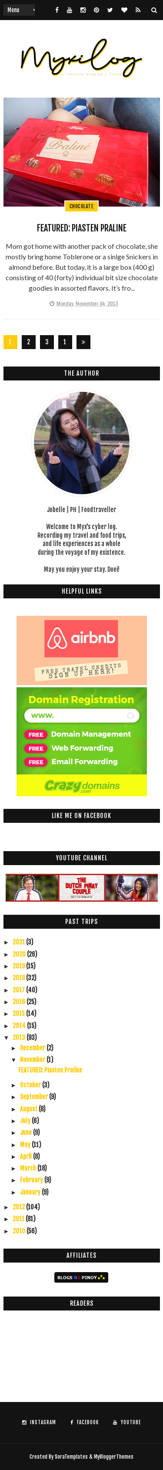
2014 (20, 1025)
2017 (19, 990)
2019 (19, 966)
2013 (20, 1037)
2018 (19, 977)
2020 (20, 954)
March (28, 1168)
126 (65, 343)
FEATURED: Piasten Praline (81, 228)
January (31, 1192)
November (33, 1059)
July (26, 1120)
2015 (19, 1013)
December (33, 1048)
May (26, 1144)
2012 (19, 1207)
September (34, 1096)
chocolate (82, 206)
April (26, 1156)
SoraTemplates (71, 1456)
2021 (19, 942)
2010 (20, 1231)
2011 (19, 1218)
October (31, 1085)
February (32, 1180)
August (29, 1109)
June (26, 1132)
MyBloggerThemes (113, 1456)
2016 (20, 1001)
